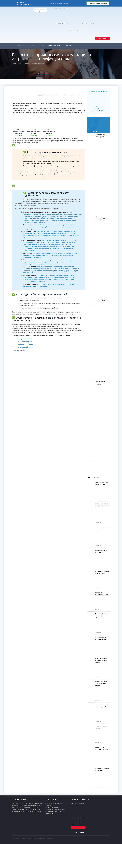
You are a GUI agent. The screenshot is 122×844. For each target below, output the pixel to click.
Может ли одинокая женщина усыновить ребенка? (101, 683)
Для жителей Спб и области (88, 23)
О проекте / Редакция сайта (54, 803)
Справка (68, 46)
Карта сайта (49, 813)
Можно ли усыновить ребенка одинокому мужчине (101, 660)
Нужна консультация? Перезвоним (97, 3)
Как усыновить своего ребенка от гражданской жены (102, 506)
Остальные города (76, 824)
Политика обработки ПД (52, 807)
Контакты (48, 805)
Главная (40, 94)
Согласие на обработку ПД (53, 811)
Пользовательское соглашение (55, 809)
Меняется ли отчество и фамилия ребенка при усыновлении (102, 529)
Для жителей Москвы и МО (62, 23)
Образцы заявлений (54, 46)
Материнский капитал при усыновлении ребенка (101, 616)
